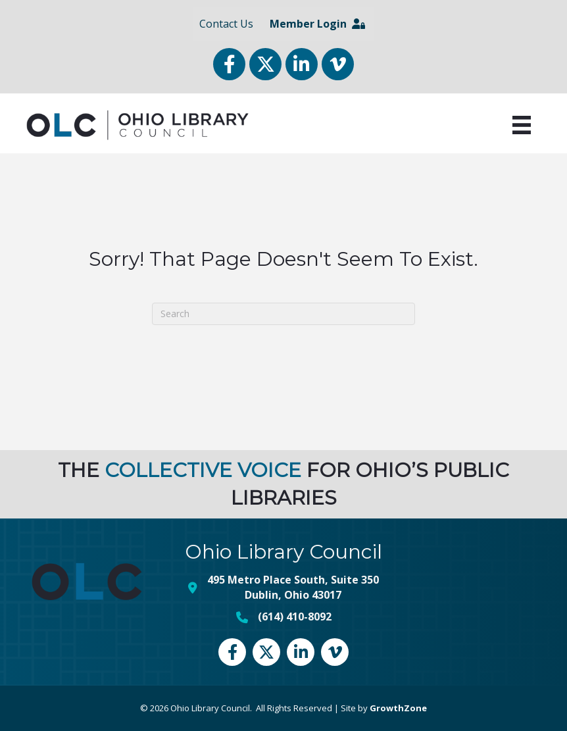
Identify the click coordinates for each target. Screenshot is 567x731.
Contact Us (226, 23)
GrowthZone (398, 708)
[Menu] (522, 125)
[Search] (283, 313)
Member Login (317, 23)
